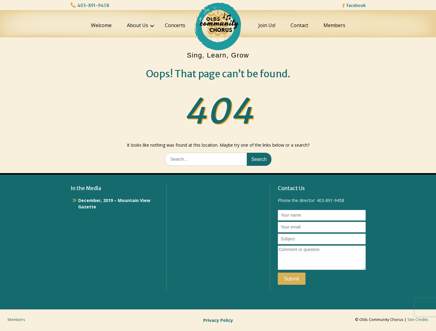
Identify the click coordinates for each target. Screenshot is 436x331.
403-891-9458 (93, 5)
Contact (299, 25)
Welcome (101, 25)
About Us (137, 25)
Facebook (356, 5)
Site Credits (417, 319)
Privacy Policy (218, 320)
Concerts (175, 25)
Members (334, 25)
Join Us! (266, 25)
